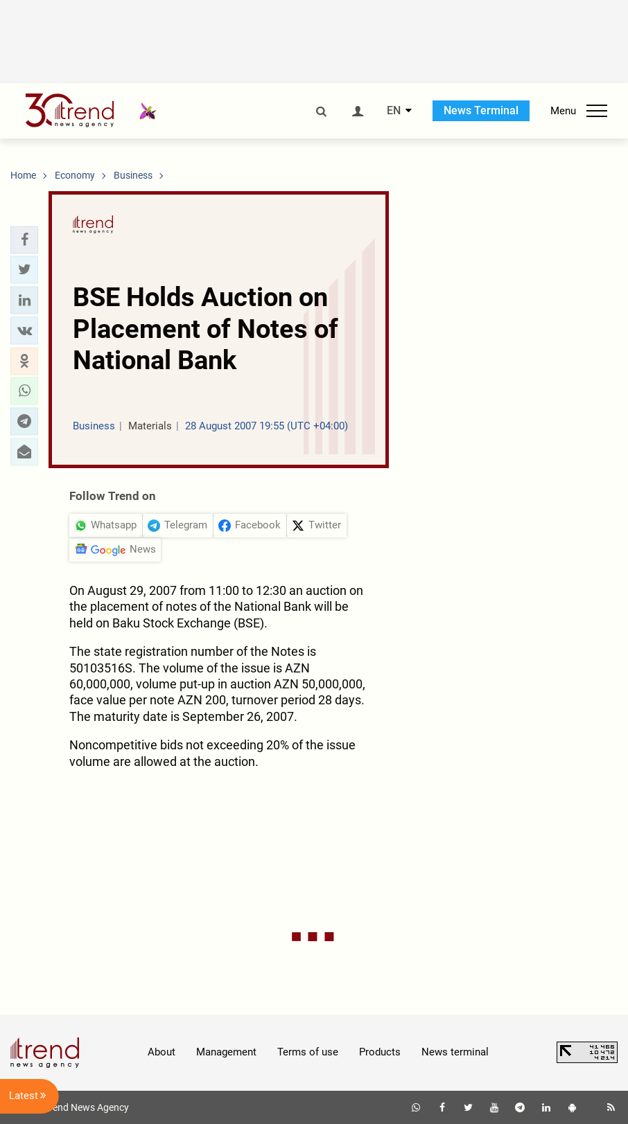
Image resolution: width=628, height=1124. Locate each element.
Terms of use (307, 1052)
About (161, 1052)
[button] (24, 240)
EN (394, 110)
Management (226, 1052)
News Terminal (481, 110)
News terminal (455, 1052)
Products (380, 1052)
